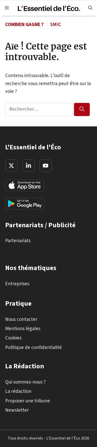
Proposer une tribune (27, 400)
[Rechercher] (82, 109)
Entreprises (17, 283)
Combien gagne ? (24, 24)
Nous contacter (21, 319)
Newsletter (17, 410)
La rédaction (18, 391)
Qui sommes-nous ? (25, 381)
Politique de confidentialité (33, 347)
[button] (90, 8)
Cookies (13, 338)
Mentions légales (22, 328)
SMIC (55, 24)
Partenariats (18, 240)
